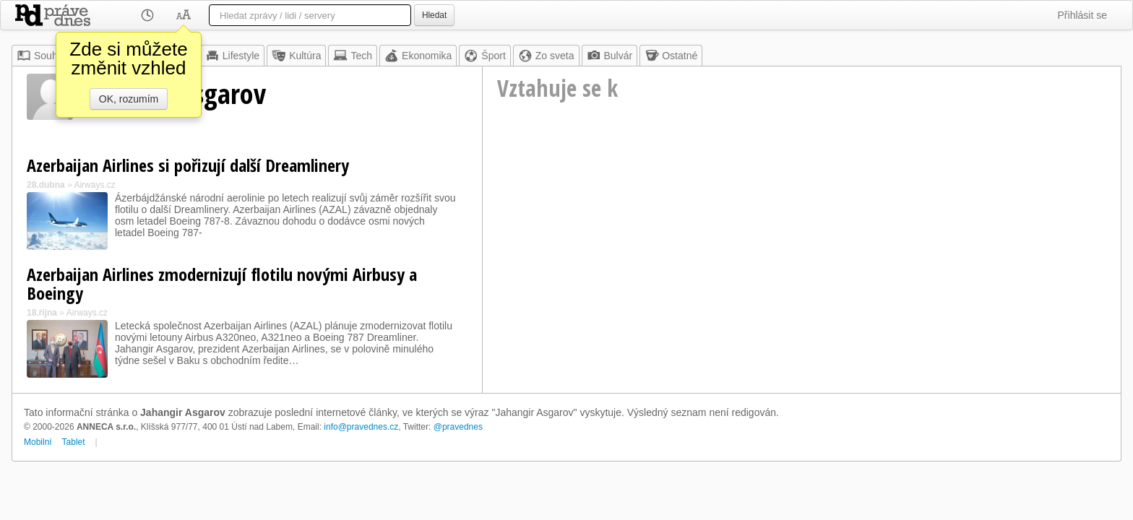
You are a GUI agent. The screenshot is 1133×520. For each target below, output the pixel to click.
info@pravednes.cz (361, 427)
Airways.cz (94, 185)
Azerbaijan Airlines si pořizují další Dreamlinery (188, 165)
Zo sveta (546, 55)
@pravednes (458, 427)
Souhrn (41, 55)
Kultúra (296, 55)
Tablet (73, 442)
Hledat (434, 15)
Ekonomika (418, 55)
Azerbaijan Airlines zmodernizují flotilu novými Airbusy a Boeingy (222, 283)
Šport (484, 55)
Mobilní (38, 442)
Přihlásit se (1082, 15)
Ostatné (671, 55)
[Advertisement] (801, 250)
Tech (352, 55)
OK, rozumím (128, 99)
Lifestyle (232, 55)
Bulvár (610, 55)
